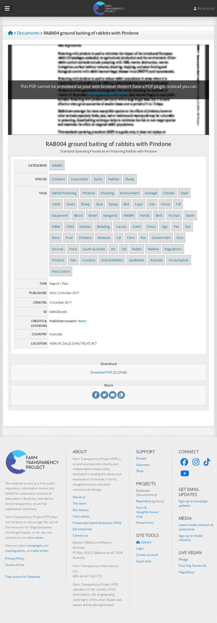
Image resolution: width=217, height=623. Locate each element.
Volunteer (143, 465)
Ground (57, 249)
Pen (176, 226)
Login (140, 548)
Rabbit (136, 249)
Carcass (121, 226)
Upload (143, 542)
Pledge (183, 559)
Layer (139, 204)
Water (92, 215)
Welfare (153, 249)
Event (137, 226)
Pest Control (61, 271)
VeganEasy (186, 572)
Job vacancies (82, 529)
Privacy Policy (14, 558)
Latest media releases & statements (196, 527)
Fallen (56, 226)
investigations (15, 550)
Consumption (179, 260)
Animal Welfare (112, 260)
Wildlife (57, 165)
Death (190, 215)
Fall (178, 204)
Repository (150, 501)
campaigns (35, 545)
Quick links (143, 561)
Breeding (103, 226)
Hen (152, 204)
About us (79, 497)
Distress (85, 226)
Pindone (88, 193)
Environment (129, 193)
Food (73, 249)
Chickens (58, 179)
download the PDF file (108, 93)
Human (174, 215)
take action (40, 550)
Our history (81, 510)
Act (113, 249)
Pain (73, 260)
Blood (78, 215)
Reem (82, 321)
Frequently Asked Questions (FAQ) (97, 523)
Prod (69, 237)
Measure (103, 237)
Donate (141, 458)
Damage (151, 193)
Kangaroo (110, 215)
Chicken (168, 193)
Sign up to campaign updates (193, 503)
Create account (147, 555)
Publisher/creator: (63, 321)
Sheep (129, 179)
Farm (131, 237)
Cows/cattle (79, 179)
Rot (143, 237)
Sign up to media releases (191, 538)
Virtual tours (145, 523)
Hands (144, 215)
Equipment (60, 215)
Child (69, 226)
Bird (126, 204)
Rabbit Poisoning (64, 193)
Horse (165, 204)
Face (180, 237)
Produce (58, 260)
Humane (88, 260)
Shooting (107, 193)
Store (56, 237)
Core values (81, 516)
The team (79, 503)
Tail (123, 249)
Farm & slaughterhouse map (147, 512)
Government (161, 237)
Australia (156, 260)
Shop (139, 471)
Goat (99, 204)
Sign (165, 226)
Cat (118, 237)
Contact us (80, 535)
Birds (159, 215)
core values (35, 537)
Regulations (172, 249)
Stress (151, 226)
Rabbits (113, 179)
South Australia (94, 249)
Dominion (146, 493)
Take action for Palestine (22, 577)
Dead (184, 193)
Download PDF (101, 372)
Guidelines (136, 260)
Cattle (56, 204)
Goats (98, 179)
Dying (113, 204)
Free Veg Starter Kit (192, 566)
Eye (187, 226)
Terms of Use (14, 565)
